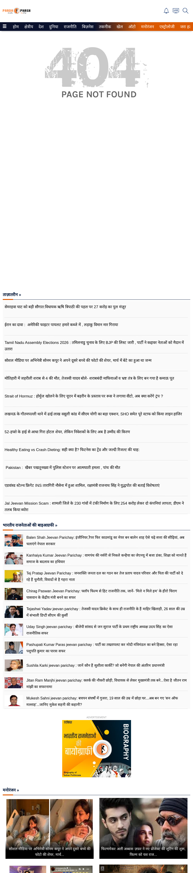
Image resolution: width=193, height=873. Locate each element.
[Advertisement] (96, 165)
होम (15, 26)
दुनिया (53, 26)
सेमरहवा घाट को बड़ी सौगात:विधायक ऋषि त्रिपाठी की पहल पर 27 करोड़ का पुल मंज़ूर (65, 307)
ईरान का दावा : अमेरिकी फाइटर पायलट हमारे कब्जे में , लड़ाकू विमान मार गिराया (61, 325)
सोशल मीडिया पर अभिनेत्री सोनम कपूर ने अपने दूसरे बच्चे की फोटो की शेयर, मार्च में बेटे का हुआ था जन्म (78, 360)
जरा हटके (186, 26)
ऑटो (131, 26)
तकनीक (104, 26)
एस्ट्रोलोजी (166, 26)
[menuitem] (16, 26)
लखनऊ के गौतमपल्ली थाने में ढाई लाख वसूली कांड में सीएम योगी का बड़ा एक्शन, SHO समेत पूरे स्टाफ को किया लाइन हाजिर (93, 414)
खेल (119, 26)
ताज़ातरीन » (12, 294)
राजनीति (69, 26)
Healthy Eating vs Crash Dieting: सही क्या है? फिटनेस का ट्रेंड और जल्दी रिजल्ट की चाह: (72, 450)
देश (41, 26)
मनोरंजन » (11, 790)
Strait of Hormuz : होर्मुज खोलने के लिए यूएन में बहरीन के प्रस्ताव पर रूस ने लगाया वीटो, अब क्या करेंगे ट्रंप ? (84, 396)
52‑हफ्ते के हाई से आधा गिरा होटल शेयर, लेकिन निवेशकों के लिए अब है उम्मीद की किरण (67, 432)
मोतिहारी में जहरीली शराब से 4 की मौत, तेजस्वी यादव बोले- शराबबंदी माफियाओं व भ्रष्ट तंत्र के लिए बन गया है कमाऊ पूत (89, 378)
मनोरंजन (146, 26)
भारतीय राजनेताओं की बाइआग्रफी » (30, 525)
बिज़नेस (87, 26)
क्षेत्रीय (28, 26)
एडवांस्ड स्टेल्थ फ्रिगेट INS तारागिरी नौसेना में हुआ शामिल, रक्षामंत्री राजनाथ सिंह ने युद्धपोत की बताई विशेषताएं (82, 485)
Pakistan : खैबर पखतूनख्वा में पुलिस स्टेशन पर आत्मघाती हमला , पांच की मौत (62, 467)
